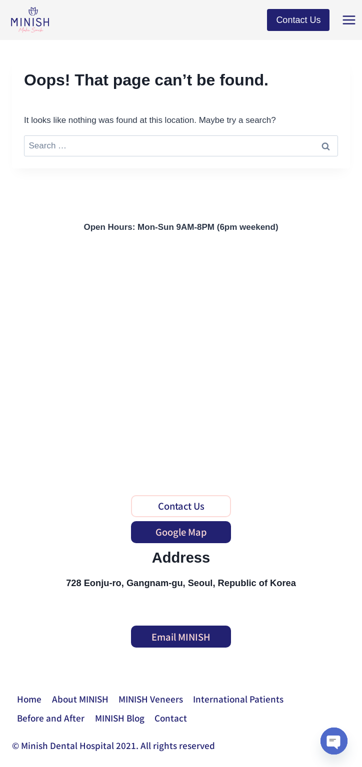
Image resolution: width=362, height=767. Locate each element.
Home (29, 699)
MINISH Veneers (150, 699)
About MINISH (80, 699)
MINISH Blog (119, 718)
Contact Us (298, 20)
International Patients (238, 699)
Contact (170, 718)
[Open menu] (349, 19)
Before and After (50, 718)
